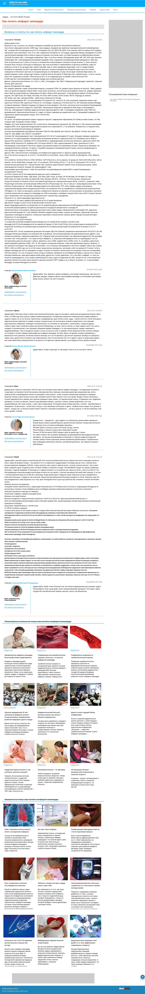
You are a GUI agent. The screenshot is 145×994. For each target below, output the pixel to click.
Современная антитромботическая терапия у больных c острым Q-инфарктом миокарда (51, 657)
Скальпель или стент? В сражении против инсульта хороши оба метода (18, 943)
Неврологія (41, 765)
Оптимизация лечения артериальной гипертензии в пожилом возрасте (82, 772)
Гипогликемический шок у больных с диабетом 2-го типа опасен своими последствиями (85, 885)
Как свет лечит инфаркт (47, 829)
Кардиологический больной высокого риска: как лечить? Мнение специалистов (49, 715)
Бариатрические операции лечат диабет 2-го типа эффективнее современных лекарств (84, 943)
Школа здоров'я (10, 708)
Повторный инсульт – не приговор (51, 770)
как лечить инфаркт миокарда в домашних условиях (125, 100)
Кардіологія (8, 650)
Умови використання (10, 988)
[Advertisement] (126, 54)
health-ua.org (20, 3)
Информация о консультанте (16, 292)
